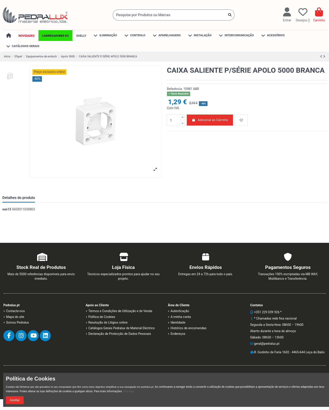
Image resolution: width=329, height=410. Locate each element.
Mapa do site (15, 317)
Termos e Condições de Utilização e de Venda (120, 311)
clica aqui (128, 391)
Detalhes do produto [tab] (18, 198)
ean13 (6, 209)
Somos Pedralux (17, 322)
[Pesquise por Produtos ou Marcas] (229, 14)
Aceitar (15, 400)
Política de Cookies (101, 317)
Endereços (178, 334)
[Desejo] (241, 120)
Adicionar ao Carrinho (210, 120)
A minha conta (181, 317)
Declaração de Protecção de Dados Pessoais (119, 334)
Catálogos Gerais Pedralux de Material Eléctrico (121, 328)
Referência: (175, 89)
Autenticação (180, 311)
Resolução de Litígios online (108, 322)
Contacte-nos (15, 311)
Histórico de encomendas (188, 328)
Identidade (178, 322)
